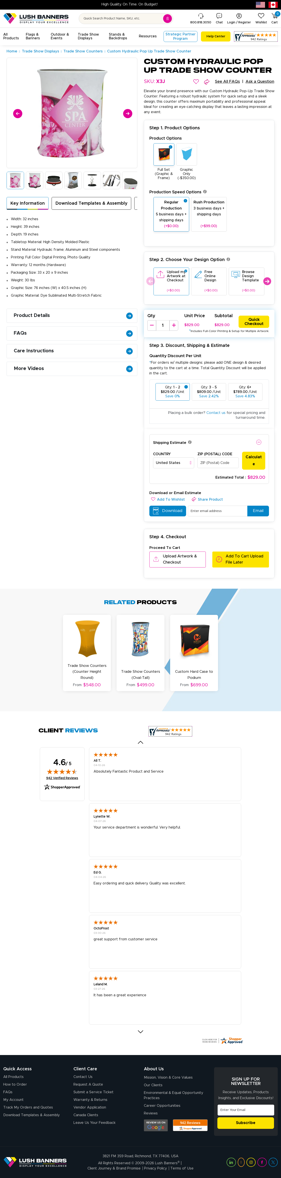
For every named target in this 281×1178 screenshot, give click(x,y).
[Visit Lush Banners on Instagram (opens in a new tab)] (251, 1162)
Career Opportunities (162, 1105)
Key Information (27, 203)
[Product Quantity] (162, 325)
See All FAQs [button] (227, 82)
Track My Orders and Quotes (28, 1107)
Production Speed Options (178, 192)
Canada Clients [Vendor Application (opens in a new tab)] (85, 1115)
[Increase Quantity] (173, 325)
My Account (13, 1100)
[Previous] (17, 113)
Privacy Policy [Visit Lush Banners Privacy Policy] (155, 1168)
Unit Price (194, 316)
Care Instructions (73, 351)
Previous (150, 281)
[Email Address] (246, 1110)
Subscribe (245, 1123)
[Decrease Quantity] (151, 325)
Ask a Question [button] (260, 82)
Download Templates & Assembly (91, 203)
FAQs (73, 333)
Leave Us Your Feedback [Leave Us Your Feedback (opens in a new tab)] (94, 1123)
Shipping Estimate (169, 443)
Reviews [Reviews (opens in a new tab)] (151, 1113)
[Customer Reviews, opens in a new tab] (256, 36)
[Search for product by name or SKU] (126, 18)
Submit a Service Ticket (93, 1092)
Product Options (165, 138)
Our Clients (153, 1085)
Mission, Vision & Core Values (168, 1077)
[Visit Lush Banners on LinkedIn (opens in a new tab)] (231, 1162)
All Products (13, 1077)
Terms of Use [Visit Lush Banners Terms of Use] (182, 1168)
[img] (62, 771)
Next (267, 281)
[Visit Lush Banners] (35, 1162)
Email (256, 511)
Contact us (215, 413)
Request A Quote (88, 1084)
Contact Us (83, 1077)
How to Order (15, 1084)
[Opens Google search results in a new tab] (156, 1125)
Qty (151, 316)
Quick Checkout (254, 322)
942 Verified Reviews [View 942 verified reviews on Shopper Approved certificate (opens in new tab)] (62, 778)
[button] (11, 36)
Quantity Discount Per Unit (175, 356)
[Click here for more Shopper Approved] (222, 1041)
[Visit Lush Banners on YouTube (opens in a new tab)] (241, 1162)
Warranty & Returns (90, 1100)
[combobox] (173, 462)
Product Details (73, 315)
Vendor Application (89, 1107)
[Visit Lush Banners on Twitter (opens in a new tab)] (273, 1162)
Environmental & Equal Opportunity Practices (173, 1095)
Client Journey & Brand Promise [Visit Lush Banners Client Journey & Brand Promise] (114, 1168)
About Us (154, 1069)
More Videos (73, 368)
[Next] (127, 113)
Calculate (254, 460)
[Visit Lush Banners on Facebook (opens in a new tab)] (262, 1162)
